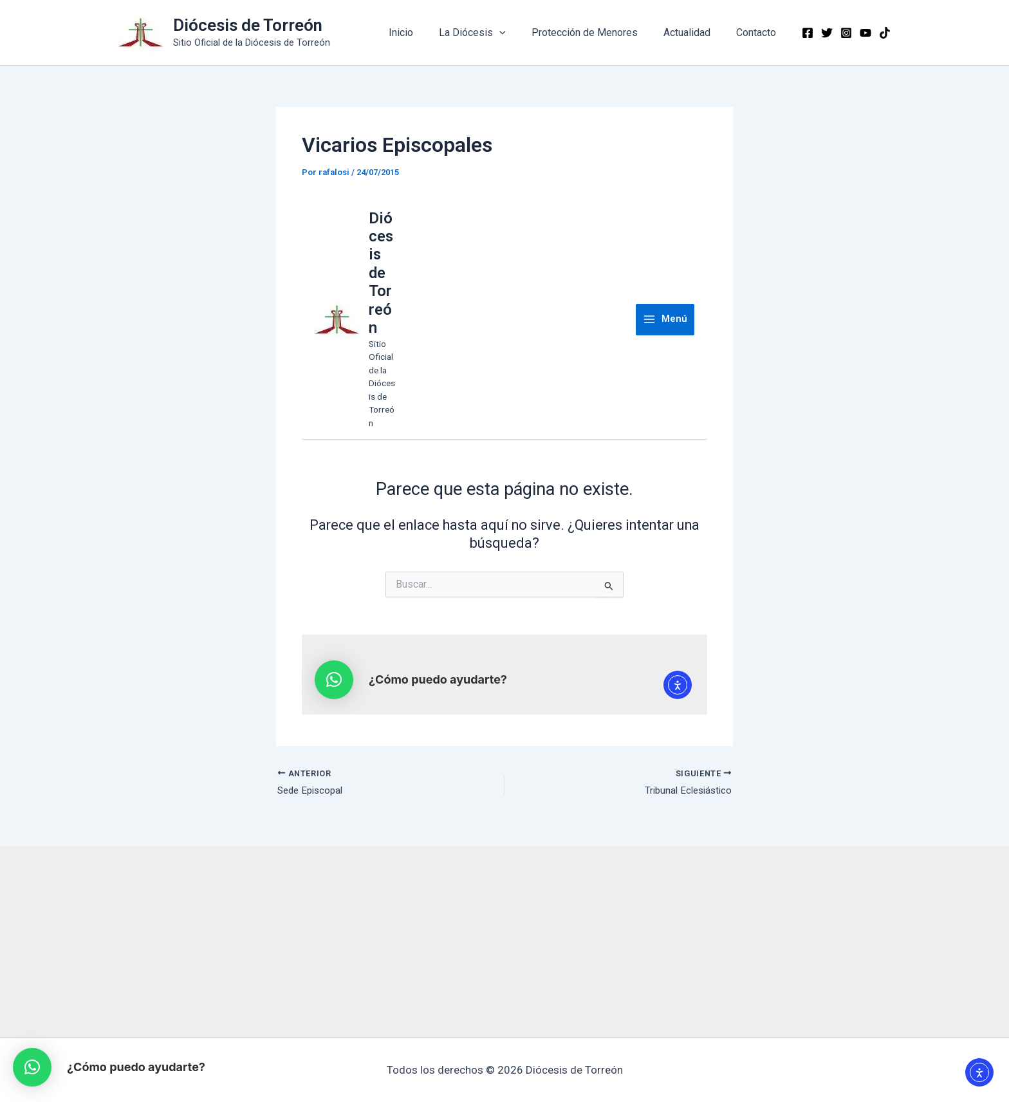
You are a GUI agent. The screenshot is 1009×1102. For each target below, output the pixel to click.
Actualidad (694, 32)
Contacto (759, 32)
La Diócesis (490, 33)
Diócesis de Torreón (247, 25)
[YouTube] (865, 33)
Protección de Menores (597, 32)
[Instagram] (846, 33)
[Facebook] (807, 33)
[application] (517, 33)
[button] (32, 1067)
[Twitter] (827, 33)
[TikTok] (885, 33)
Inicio (424, 32)
